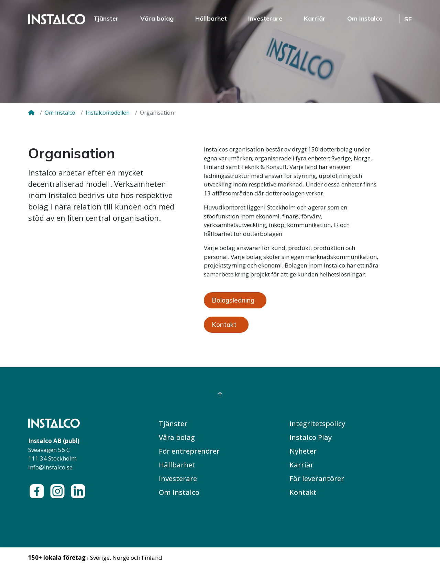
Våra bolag (157, 18)
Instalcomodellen (108, 112)
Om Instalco (365, 18)
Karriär (315, 18)
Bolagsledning (233, 300)
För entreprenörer (189, 451)
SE (408, 19)
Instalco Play (310, 437)
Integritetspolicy (317, 423)
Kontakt (224, 324)
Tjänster (106, 18)
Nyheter (303, 451)
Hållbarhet (211, 18)
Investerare (265, 18)
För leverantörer (316, 478)
